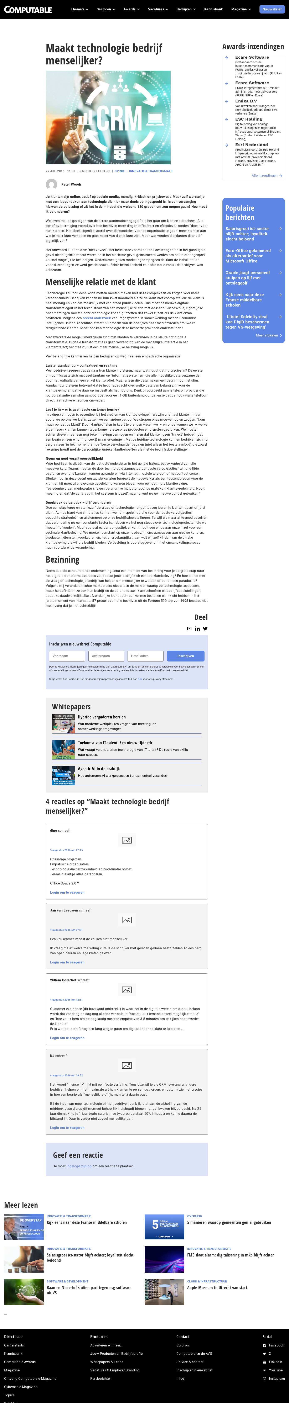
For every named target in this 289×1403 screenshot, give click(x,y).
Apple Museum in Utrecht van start (217, 1287)
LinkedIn (275, 1362)
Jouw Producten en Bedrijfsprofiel (117, 1354)
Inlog (180, 1379)
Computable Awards (20, 1362)
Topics (9, 1395)
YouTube (276, 1370)
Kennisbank (13, 1354)
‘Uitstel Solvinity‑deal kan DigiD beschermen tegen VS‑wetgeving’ (247, 322)
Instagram (277, 1379)
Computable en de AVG (194, 1354)
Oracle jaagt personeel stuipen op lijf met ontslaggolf (248, 278)
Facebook (276, 1345)
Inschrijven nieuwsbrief (194, 1370)
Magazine (12, 1370)
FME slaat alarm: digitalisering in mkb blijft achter (231, 1255)
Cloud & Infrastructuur (207, 1281)
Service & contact (190, 1362)
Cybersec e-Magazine (20, 1387)
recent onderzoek (97, 318)
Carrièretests (14, 1345)
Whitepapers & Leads (106, 1362)
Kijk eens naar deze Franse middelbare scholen (245, 300)
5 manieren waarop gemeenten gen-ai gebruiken (229, 1222)
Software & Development (67, 1281)
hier (140, 679)
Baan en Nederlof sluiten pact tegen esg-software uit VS (89, 1290)
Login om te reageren (67, 892)
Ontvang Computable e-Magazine (30, 1379)
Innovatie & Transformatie (151, 171)
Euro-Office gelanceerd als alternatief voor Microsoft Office (248, 256)
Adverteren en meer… (106, 1345)
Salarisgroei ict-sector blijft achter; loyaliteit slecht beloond (247, 233)
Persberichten (101, 1379)
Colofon (182, 1345)
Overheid (194, 1216)
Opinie (120, 171)
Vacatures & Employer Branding (115, 1370)
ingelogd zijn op (79, 1166)
